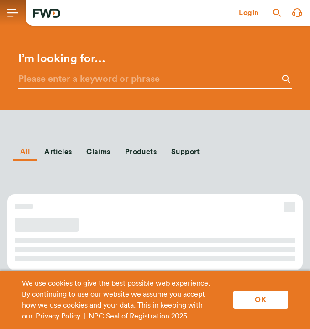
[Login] (248, 12)
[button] (249, 13)
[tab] (25, 150)
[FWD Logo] (46, 13)
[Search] (285, 78)
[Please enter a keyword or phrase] (148, 79)
